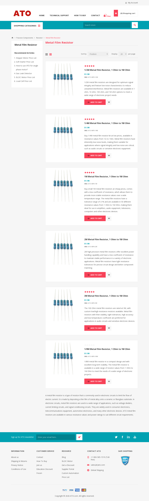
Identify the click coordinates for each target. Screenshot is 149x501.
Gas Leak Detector (24, 73)
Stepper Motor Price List (26, 58)
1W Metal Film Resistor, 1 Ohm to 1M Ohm (106, 176)
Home (41, 15)
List (50, 54)
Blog (64, 457)
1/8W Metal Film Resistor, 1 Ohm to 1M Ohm (107, 349)
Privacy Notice (17, 465)
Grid (46, 54)
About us (15, 457)
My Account (133, 2)
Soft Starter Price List (25, 62)
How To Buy (80, 15)
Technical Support (59, 15)
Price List (65, 477)
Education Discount (44, 469)
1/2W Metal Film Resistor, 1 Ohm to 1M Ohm (107, 70)
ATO (12, 38)
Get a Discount (68, 465)
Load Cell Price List (24, 81)
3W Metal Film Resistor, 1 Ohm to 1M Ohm (106, 295)
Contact (95, 15)
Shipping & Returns (19, 461)
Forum (39, 473)
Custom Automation (70, 473)
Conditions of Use (18, 469)
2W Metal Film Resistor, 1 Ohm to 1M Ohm (106, 239)
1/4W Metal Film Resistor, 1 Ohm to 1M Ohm (107, 123)
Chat (107, 14)
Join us (39, 465)
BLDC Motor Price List (25, 77)
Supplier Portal (68, 469)
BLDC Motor (67, 461)
